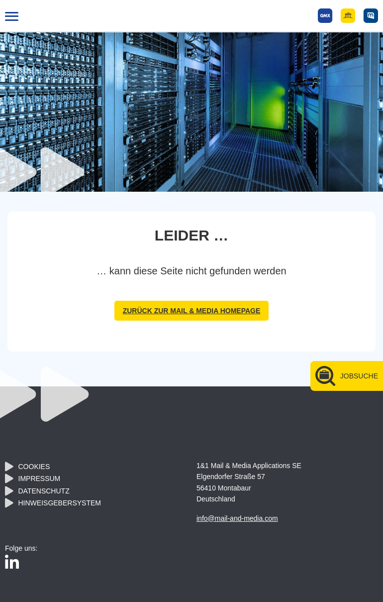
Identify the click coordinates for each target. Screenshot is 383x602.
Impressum (39, 478)
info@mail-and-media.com (237, 518)
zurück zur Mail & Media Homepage (192, 311)
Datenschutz (44, 491)
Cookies (34, 467)
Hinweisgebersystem (59, 503)
